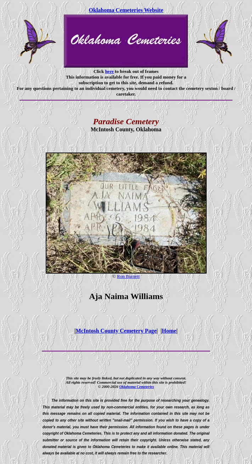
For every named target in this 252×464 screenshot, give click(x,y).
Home (169, 331)
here (109, 71)
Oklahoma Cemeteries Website (126, 10)
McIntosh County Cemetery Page (116, 331)
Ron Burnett (128, 276)
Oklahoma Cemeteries (136, 386)
